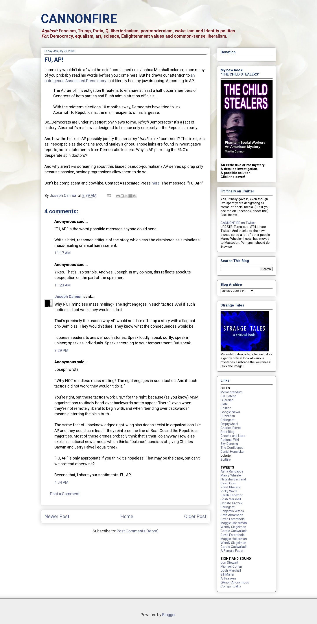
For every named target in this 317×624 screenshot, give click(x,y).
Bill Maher (227, 574)
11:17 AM (62, 253)
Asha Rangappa (232, 471)
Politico (226, 408)
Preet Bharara (230, 487)
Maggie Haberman (234, 523)
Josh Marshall (231, 499)
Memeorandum (232, 392)
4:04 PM (61, 482)
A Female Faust (232, 551)
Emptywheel (229, 424)
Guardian (227, 400)
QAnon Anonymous (235, 582)
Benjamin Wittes (232, 511)
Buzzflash (228, 416)
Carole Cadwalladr (234, 531)
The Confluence (232, 448)
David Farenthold (233, 519)
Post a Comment (64, 493)
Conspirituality (231, 586)
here (156, 183)
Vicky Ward (229, 491)
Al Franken (228, 578)
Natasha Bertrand (233, 479)
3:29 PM (61, 350)
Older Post (195, 516)
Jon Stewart (229, 563)
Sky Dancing (229, 444)
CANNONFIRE (79, 18)
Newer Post (56, 516)
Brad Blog (227, 432)
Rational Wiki (230, 440)
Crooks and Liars (233, 436)
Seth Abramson (232, 515)
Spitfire (226, 460)
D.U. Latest (228, 396)
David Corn (228, 483)
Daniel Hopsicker (233, 452)
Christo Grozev (231, 503)
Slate (224, 404)
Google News (230, 412)
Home (126, 516)
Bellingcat (227, 420)
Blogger (168, 614)
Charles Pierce (231, 428)
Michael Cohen (231, 567)
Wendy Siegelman (233, 527)
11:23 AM (62, 285)
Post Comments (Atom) (137, 531)
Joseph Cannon (68, 296)
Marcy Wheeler (231, 475)
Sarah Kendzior (232, 495)
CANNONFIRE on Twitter (238, 223)
